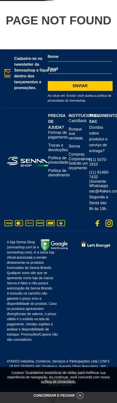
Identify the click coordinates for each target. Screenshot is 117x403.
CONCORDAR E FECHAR (58, 395)
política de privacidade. (58, 381)
